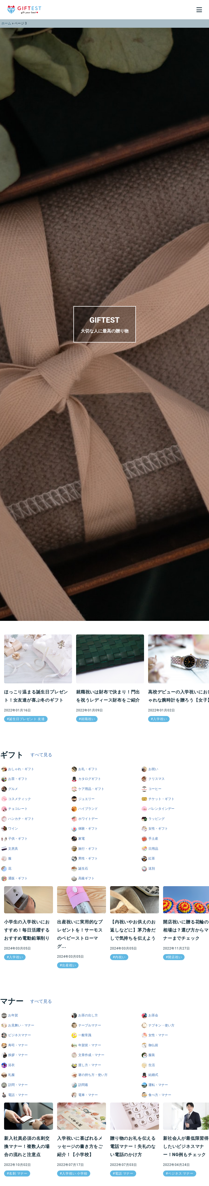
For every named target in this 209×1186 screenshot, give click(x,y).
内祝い (120, 957)
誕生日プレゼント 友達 (27, 719)
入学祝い (160, 719)
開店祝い (175, 957)
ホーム (6, 23)
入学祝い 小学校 (74, 1173)
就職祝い (88, 719)
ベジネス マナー (180, 1173)
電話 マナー (124, 1173)
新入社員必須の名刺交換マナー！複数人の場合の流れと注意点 (27, 1146)
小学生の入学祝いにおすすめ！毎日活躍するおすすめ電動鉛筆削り (27, 930)
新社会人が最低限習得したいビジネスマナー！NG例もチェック (186, 1146)
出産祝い (69, 965)
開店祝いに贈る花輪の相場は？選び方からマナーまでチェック (186, 930)
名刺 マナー (18, 1173)
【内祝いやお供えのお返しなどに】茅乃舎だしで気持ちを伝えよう (133, 930)
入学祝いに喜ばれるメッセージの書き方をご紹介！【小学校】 (80, 1146)
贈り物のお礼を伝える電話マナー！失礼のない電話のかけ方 (133, 1146)
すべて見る (41, 754)
